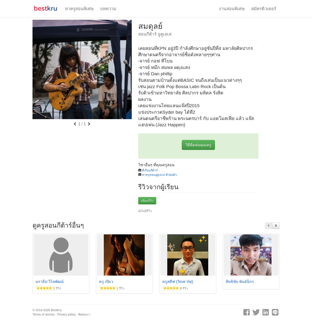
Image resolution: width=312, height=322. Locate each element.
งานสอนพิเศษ (232, 8)
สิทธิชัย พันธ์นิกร (240, 281)
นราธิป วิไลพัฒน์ (49, 281)
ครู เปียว (106, 281)
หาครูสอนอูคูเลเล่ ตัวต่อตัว (159, 174)
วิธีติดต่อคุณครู (198, 145)
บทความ (108, 8)
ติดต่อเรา (84, 314)
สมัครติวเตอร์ (263, 8)
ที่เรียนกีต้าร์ (150, 170)
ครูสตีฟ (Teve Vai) (177, 281)
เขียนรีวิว (147, 200)
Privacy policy (66, 314)
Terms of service (43, 314)
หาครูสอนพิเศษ (79, 8)
